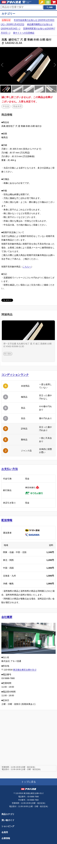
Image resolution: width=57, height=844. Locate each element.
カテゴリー (8, 13)
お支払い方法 (9, 468)
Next (43, 66)
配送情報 (6, 520)
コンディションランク (15, 374)
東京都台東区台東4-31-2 (24, 669)
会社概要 (6, 617)
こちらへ (27, 266)
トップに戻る (28, 782)
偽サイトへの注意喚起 (23, 33)
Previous (14, 66)
